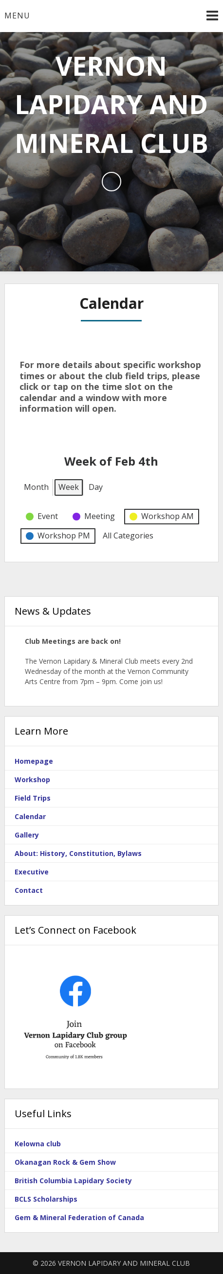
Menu (17, 15)
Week (68, 486)
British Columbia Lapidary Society (73, 1180)
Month (36, 486)
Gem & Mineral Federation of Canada (79, 1217)
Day (96, 486)
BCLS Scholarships (46, 1199)
